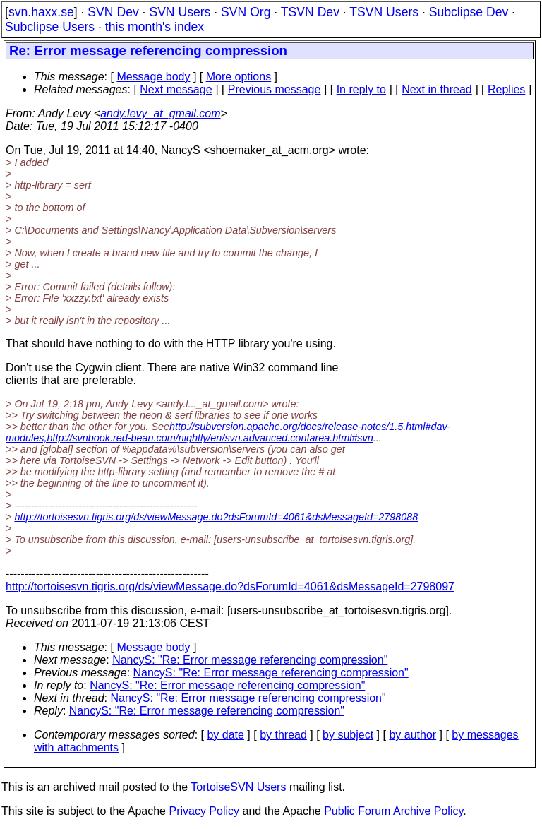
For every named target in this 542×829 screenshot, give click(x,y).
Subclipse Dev (468, 12)
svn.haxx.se (41, 12)
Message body (153, 77)
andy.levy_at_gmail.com (160, 113)
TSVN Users (383, 12)
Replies (506, 89)
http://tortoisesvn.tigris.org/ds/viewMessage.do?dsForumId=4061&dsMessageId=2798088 (216, 517)
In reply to (361, 89)
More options (239, 77)
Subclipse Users (50, 27)
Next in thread (437, 89)
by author (412, 735)
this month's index (154, 27)
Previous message (274, 89)
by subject (348, 735)
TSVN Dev (310, 12)
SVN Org (245, 12)
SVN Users (179, 12)
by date (225, 735)
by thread (283, 735)
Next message (176, 89)
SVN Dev (113, 12)
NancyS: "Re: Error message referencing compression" (249, 660)
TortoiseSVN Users (238, 787)
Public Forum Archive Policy (393, 811)
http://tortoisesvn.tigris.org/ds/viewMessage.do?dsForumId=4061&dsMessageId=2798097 (230, 586)
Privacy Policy (204, 811)
